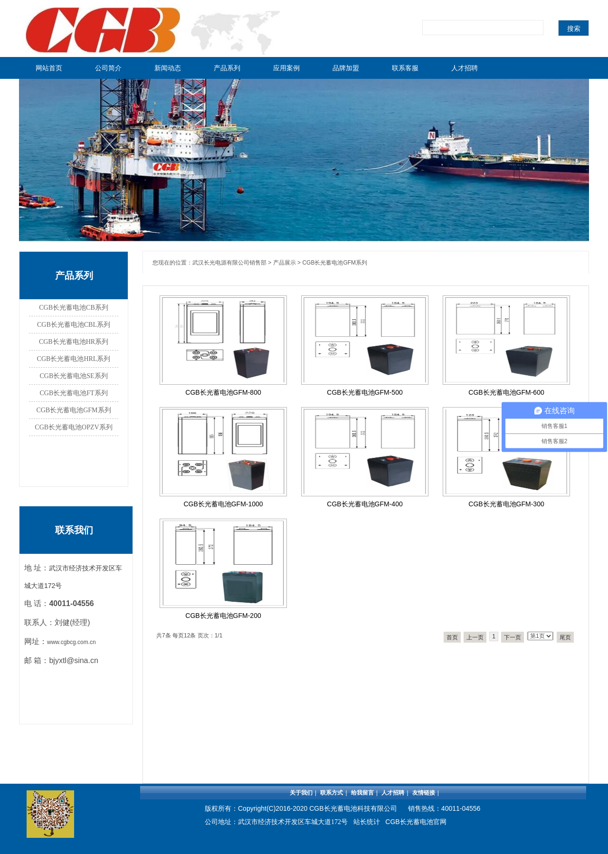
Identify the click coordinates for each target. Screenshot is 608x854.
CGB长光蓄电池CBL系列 (73, 324)
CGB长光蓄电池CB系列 (73, 307)
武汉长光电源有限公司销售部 (229, 262)
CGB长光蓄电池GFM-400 (364, 504)
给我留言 (362, 792)
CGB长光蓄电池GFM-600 (506, 392)
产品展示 (284, 262)
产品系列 (227, 68)
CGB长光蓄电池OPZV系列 (73, 427)
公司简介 (108, 68)
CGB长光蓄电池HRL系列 (74, 358)
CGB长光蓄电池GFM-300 (506, 504)
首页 (452, 637)
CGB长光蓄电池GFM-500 (364, 392)
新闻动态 (167, 68)
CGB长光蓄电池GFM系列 (73, 410)
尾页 (565, 637)
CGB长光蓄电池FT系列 (73, 393)
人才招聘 (464, 68)
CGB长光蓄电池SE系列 (73, 376)
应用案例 (286, 68)
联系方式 (331, 792)
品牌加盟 (345, 68)
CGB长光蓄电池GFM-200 (223, 615)
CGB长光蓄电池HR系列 (73, 341)
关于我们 (301, 792)
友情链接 (423, 792)
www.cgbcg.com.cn (71, 642)
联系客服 (405, 68)
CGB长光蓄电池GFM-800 (223, 392)
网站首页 (49, 68)
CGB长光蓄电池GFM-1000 (223, 504)
